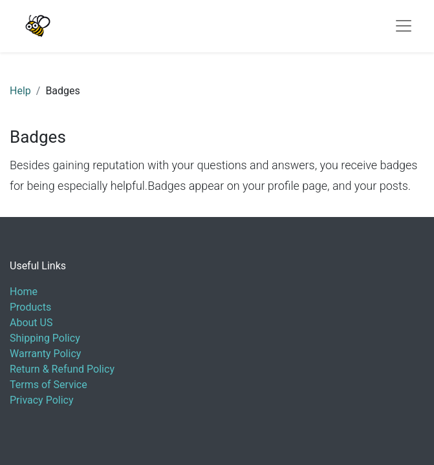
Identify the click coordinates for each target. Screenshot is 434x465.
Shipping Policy (45, 338)
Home (24, 291)
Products (30, 307)
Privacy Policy (42, 400)
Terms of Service (48, 384)
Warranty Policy (45, 353)
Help (20, 91)
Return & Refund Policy (62, 369)
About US (31, 322)
